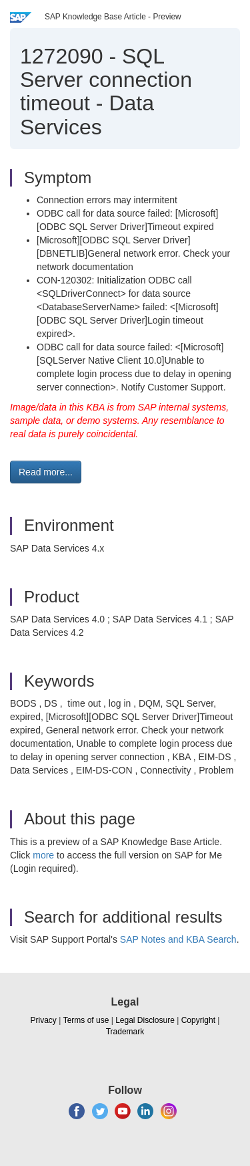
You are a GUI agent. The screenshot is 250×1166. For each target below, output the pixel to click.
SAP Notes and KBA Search (178, 939)
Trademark (125, 1031)
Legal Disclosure (145, 1020)
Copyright (198, 1020)
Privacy (44, 1020)
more (43, 855)
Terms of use (86, 1020)
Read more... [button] (46, 472)
